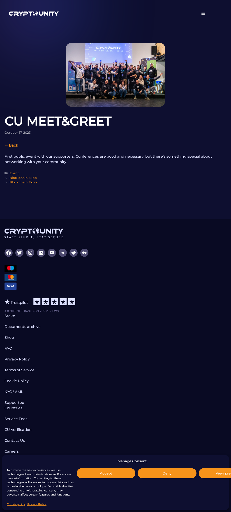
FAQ (8, 348)
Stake (10, 316)
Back (13, 145)
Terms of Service (20, 370)
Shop (9, 337)
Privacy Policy (36, 504)
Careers (12, 451)
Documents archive (23, 327)
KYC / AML (14, 392)
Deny (167, 473)
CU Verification (18, 430)
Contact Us (15, 440)
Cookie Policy (17, 381)
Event (14, 173)
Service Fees (16, 419)
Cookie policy (16, 504)
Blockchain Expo (23, 178)
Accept (106, 473)
